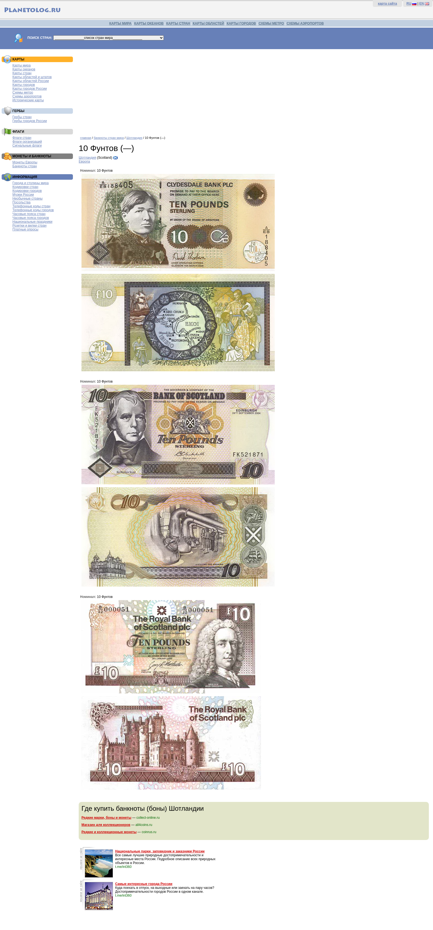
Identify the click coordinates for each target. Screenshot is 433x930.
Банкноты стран (24, 166)
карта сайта (387, 4)
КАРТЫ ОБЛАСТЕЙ (208, 23)
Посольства (21, 202)
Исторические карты (28, 100)
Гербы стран (21, 117)
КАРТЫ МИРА (120, 23)
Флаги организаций (27, 142)
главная (85, 137)
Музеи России (23, 195)
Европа (84, 161)
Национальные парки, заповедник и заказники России (160, 851)
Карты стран (21, 73)
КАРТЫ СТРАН (178, 23)
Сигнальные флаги (27, 145)
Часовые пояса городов (30, 218)
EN (421, 4)
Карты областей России (30, 81)
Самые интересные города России (143, 884)
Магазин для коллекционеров (105, 825)
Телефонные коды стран (31, 206)
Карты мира (21, 65)
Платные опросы (25, 229)
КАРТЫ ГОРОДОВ (241, 23)
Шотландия (134, 137)
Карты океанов (23, 69)
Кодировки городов (27, 191)
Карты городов (23, 85)
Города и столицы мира (30, 183)
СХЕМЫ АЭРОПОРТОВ (305, 23)
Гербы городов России (29, 121)
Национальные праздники (32, 222)
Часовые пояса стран (29, 214)
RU (408, 4)
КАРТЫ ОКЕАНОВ (148, 23)
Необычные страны (27, 198)
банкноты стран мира (109, 137)
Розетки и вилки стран (29, 225)
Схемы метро (22, 92)
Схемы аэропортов (27, 96)
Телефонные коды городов (33, 210)
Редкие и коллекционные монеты (109, 832)
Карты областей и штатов (32, 77)
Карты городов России (29, 89)
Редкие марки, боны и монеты (106, 818)
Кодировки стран (25, 187)
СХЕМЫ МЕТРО (271, 23)
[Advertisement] (254, 90)
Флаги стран (21, 138)
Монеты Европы (24, 162)
